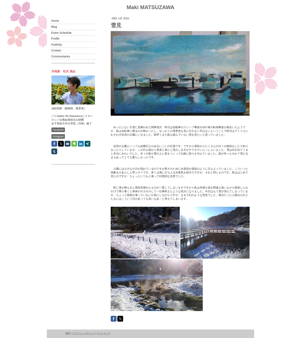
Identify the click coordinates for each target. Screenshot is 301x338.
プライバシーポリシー (83, 333)
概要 (68, 333)
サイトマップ (103, 333)
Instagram (58, 136)
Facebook (58, 129)
